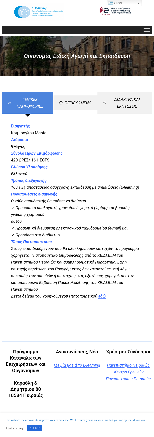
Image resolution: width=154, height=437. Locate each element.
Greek (115, 3)
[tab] (27, 103)
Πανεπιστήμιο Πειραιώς (128, 365)
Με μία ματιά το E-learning (77, 365)
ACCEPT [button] (35, 427)
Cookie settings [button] (15, 428)
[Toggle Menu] (147, 30)
